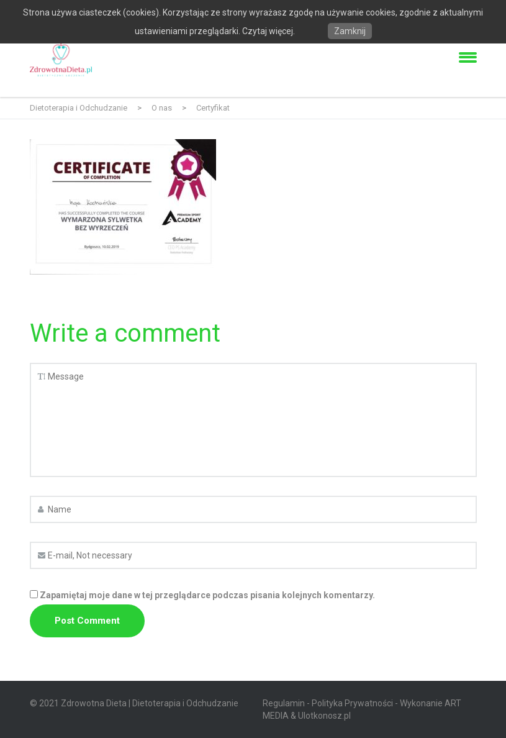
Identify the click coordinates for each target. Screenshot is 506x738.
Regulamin (284, 703)
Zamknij (350, 31)
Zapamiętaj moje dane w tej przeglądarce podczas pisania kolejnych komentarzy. (207, 595)
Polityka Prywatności (352, 703)
